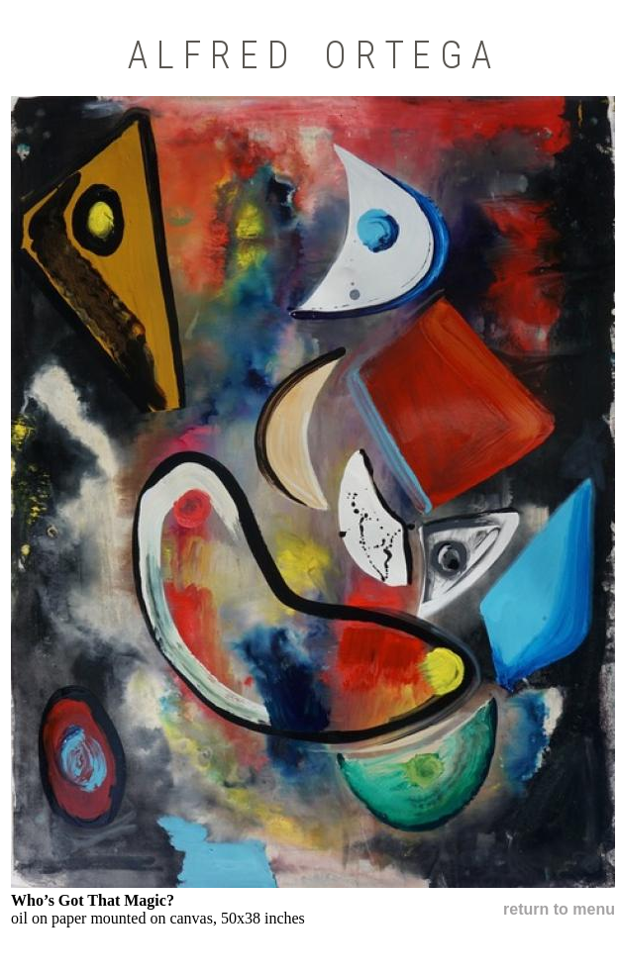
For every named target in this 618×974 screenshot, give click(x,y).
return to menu (559, 909)
